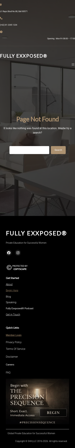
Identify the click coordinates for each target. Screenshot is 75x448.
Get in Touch (13, 314)
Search (58, 150)
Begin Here (12, 290)
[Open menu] (73, 64)
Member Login (14, 335)
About (9, 284)
